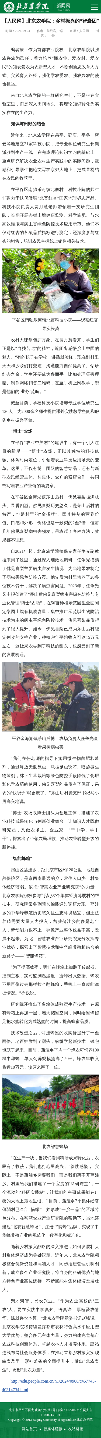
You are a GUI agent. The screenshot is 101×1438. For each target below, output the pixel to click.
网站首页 (29, 1429)
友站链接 (75, 1429)
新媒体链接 (53, 1429)
